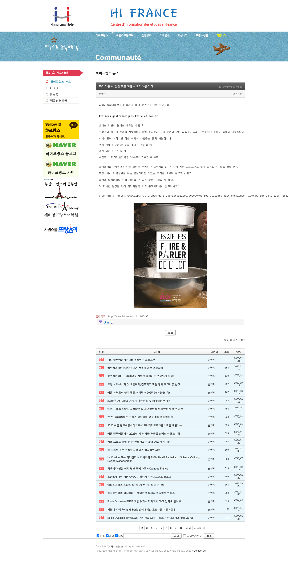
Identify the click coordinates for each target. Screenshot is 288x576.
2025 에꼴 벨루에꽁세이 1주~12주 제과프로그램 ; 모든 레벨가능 (145, 437)
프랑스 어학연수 (164, 35)
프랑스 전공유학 (147, 35)
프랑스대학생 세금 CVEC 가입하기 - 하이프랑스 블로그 (139, 488)
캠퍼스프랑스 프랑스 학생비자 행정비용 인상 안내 (136, 497)
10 (181, 540)
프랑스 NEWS (61, 81)
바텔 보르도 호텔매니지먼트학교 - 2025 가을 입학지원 (139, 453)
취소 (209, 548)
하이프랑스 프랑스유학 (62, 16)
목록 (170, 345)
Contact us (200, 562)
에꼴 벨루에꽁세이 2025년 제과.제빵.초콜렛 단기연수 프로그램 (144, 445)
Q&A (61, 88)
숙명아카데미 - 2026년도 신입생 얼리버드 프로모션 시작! (141, 388)
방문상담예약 (61, 100)
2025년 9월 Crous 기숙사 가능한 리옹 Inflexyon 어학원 (139, 412)
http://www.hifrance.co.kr (123, 328)
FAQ (61, 94)
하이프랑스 (116, 558)
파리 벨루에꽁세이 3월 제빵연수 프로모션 (131, 371)
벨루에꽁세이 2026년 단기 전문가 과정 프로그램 (135, 380)
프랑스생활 (202, 35)
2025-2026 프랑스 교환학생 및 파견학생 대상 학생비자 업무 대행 (145, 421)
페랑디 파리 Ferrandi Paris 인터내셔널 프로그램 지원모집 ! (141, 521)
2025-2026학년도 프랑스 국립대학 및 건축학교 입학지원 (140, 429)
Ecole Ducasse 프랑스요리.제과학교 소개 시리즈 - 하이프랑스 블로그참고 (150, 529)
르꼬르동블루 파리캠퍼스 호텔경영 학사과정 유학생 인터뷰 (141, 505)
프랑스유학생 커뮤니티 (220, 35)
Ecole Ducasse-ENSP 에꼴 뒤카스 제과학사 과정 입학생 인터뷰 (144, 513)
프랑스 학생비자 (182, 35)
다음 (188, 540)
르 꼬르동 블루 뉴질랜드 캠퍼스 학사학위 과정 (134, 462)
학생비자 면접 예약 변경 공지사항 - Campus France (138, 480)
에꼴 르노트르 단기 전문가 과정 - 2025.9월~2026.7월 (139, 404)
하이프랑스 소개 (100, 35)
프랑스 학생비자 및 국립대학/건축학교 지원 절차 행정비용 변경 (144, 396)
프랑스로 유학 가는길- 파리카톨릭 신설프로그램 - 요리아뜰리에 (144, 16)
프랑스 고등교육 (125, 35)
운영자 (102, 94)
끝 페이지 (199, 540)
